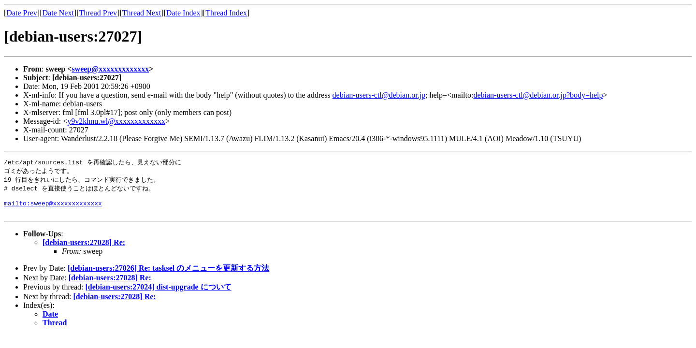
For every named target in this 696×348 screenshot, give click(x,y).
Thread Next (141, 13)
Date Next (58, 13)
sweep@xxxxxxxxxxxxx (110, 69)
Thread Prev (98, 13)
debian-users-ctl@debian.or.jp (379, 95)
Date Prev (21, 13)
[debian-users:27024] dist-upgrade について (158, 293)
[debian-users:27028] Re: (84, 249)
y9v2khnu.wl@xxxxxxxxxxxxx (116, 121)
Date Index (183, 13)
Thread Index (226, 13)
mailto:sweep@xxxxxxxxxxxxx (53, 207)
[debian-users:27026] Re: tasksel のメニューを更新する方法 (168, 274)
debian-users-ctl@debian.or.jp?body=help (538, 95)
